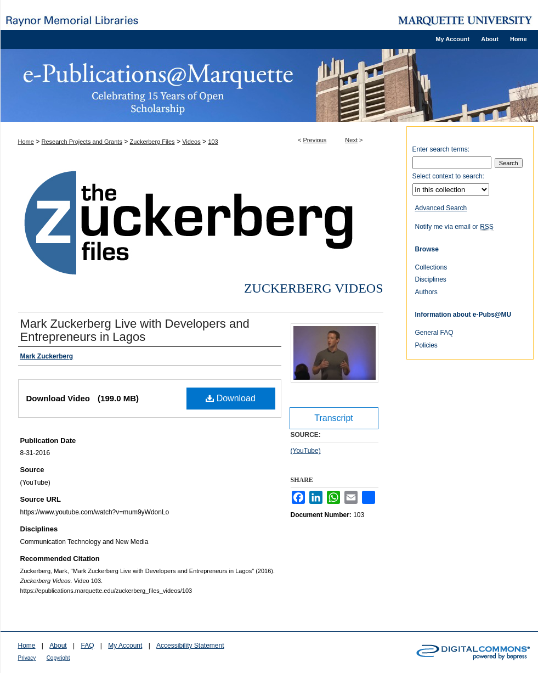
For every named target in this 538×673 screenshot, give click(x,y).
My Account (125, 645)
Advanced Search (441, 208)
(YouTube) (306, 451)
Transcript (333, 418)
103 (213, 141)
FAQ (87, 645)
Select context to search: (448, 176)
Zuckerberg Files (152, 141)
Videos (191, 141)
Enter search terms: (441, 149)
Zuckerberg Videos (313, 288)
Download (231, 398)
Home (26, 141)
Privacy (27, 658)
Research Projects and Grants (82, 141)
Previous (315, 140)
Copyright (58, 658)
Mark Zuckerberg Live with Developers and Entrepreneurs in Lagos (135, 330)
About (57, 645)
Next (351, 140)
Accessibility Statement (190, 645)
